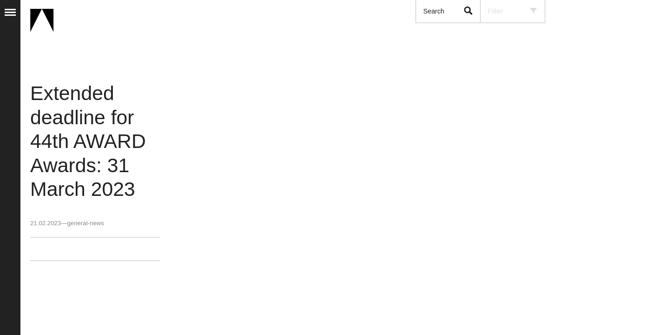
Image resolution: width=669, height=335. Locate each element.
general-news (85, 223)
